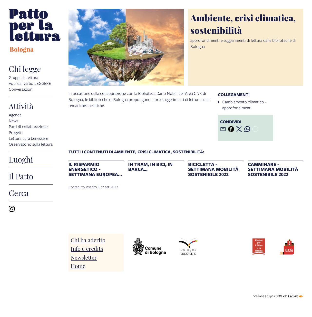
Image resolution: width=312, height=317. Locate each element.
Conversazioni (21, 88)
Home (78, 265)
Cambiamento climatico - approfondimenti (244, 104)
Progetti (16, 132)
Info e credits (87, 248)
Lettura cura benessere (28, 138)
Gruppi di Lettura (23, 77)
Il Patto (21, 176)
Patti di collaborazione (28, 126)
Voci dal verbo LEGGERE (30, 83)
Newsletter (84, 257)
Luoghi (21, 159)
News (13, 120)
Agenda (15, 114)
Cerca (19, 193)
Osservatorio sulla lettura (31, 143)
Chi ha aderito (88, 239)
